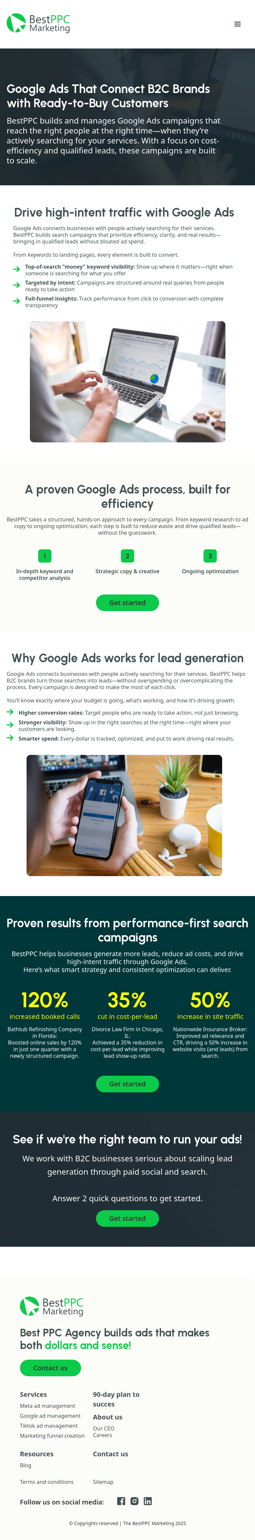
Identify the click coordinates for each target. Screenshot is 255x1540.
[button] (237, 24)
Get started (127, 602)
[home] (38, 23)
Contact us (50, 1367)
